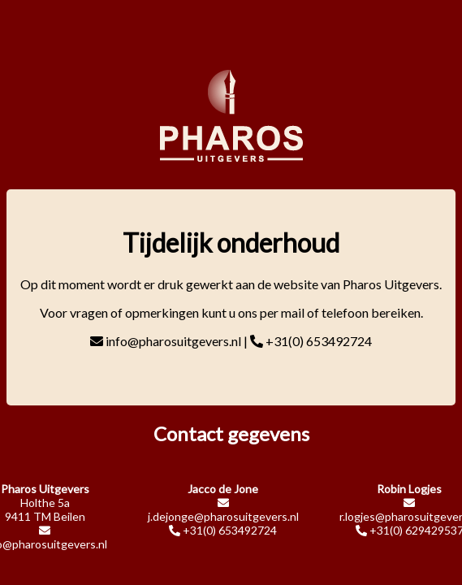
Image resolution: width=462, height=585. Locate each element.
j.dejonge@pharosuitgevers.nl (223, 516)
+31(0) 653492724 (319, 341)
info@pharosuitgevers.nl (173, 341)
